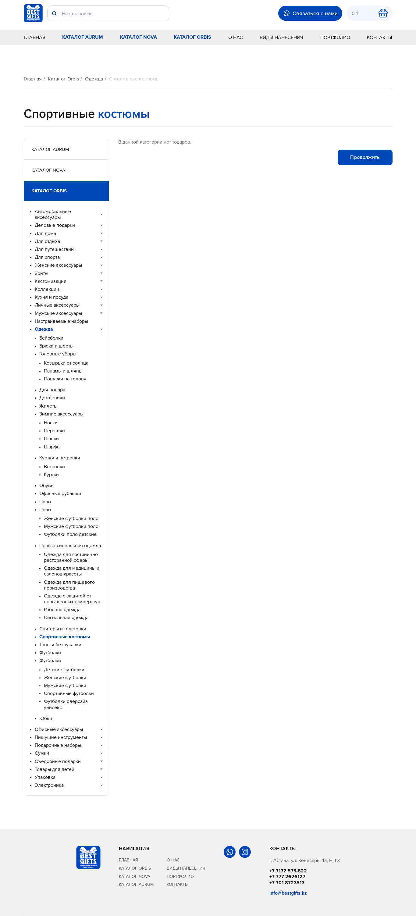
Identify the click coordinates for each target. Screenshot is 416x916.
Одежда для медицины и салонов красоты (71, 571)
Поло (45, 501)
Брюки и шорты (56, 346)
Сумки (42, 753)
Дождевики (52, 398)
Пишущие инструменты (61, 737)
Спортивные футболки (69, 693)
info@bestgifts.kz (288, 893)
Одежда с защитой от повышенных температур (72, 598)
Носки (51, 423)
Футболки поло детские (70, 534)
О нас (235, 37)
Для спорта (47, 257)
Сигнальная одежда (66, 617)
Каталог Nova (138, 37)
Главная (34, 37)
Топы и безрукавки (60, 644)
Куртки (51, 474)
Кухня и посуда (51, 297)
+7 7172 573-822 (288, 871)
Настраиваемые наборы (61, 321)
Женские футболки (65, 677)
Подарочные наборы (58, 745)
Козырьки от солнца (66, 363)
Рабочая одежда (62, 609)
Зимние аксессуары (61, 414)
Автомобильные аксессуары (53, 214)
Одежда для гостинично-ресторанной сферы (71, 557)
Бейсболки (51, 338)
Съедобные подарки (58, 761)
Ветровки (54, 466)
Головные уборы (57, 354)
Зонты (41, 273)
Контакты (379, 37)
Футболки (50, 652)
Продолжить (365, 157)
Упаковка (45, 777)
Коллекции (47, 289)
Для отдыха (47, 241)
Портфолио (335, 37)
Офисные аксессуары (59, 729)
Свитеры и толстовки (62, 629)
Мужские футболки (65, 685)
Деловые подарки (55, 225)
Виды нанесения (281, 37)
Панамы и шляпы (63, 371)
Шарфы (52, 447)
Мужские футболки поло (71, 526)
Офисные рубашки (60, 493)
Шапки (51, 438)
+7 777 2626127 (287, 876)
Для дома (45, 233)
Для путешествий (54, 249)
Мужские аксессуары (58, 313)
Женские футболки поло (71, 518)
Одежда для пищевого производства (69, 585)
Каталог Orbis (192, 37)
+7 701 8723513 (286, 883)
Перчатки (54, 430)
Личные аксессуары (57, 305)
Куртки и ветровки (59, 458)
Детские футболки (64, 669)
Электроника (49, 785)
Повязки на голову (65, 379)
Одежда (94, 79)
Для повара (52, 390)
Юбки (45, 718)
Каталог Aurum (82, 37)
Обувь (46, 485)
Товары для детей (54, 769)
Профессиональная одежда (70, 545)
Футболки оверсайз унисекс (66, 704)
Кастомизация (50, 281)
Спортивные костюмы (134, 79)
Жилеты (48, 406)
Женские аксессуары (58, 265)
